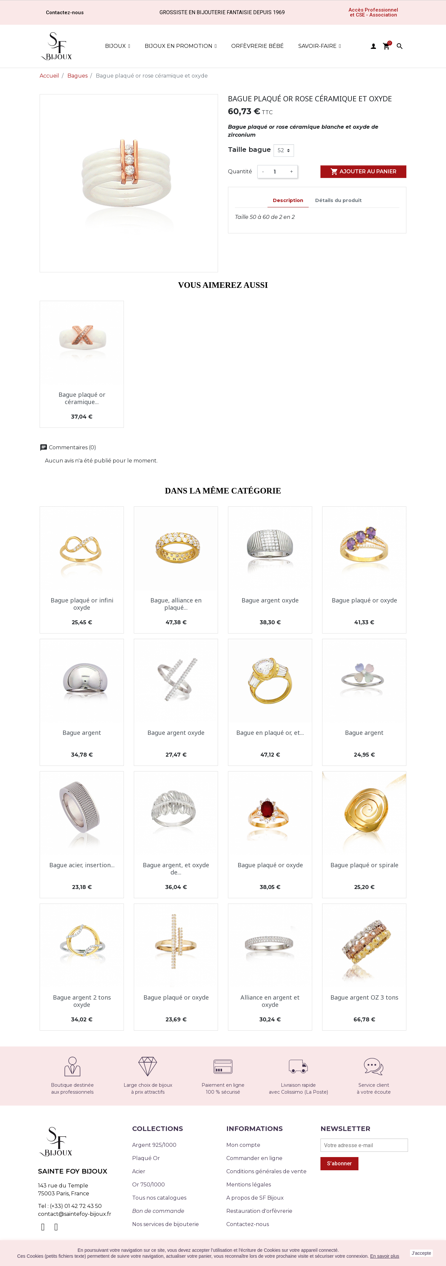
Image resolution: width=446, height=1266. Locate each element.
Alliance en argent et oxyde (270, 1001)
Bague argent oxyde (270, 600)
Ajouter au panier (363, 172)
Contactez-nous (247, 1224)
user (373, 46)
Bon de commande (158, 1211)
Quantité (240, 171)
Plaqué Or (146, 1158)
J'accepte (421, 1253)
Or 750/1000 (148, 1184)
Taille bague (249, 150)
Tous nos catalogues (159, 1198)
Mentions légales (248, 1184)
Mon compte (243, 1145)
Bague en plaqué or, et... (270, 732)
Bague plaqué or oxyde (364, 600)
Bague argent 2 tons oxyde (82, 1001)
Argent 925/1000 (154, 1145)
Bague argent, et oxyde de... (176, 868)
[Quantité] (277, 171)
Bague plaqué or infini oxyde (82, 603)
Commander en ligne (254, 1158)
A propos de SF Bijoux (255, 1198)
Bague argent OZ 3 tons (364, 997)
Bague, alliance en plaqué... (176, 603)
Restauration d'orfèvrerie (259, 1211)
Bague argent (81, 732)
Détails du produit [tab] (338, 200)
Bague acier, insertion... (82, 865)
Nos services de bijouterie (165, 1224)
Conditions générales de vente (266, 1171)
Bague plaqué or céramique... (81, 398)
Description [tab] (288, 200)
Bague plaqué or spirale (364, 865)
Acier (138, 1171)
